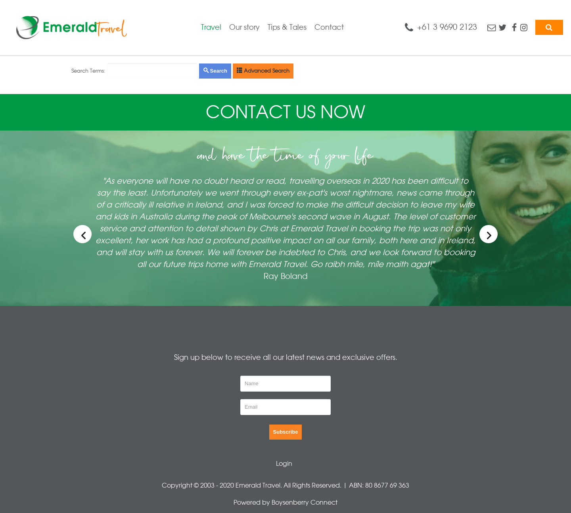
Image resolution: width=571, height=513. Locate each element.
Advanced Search (263, 71)
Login (284, 463)
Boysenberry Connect (304, 502)
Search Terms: (88, 71)
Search (215, 71)
